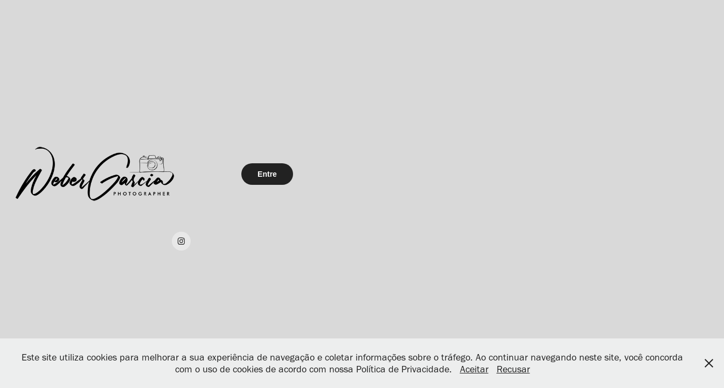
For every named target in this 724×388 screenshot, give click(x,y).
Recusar (513, 369)
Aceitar (474, 369)
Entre (267, 174)
